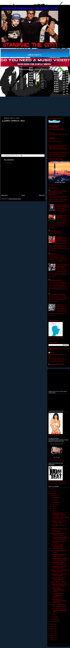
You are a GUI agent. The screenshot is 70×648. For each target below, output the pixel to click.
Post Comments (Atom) (15, 198)
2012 (51, 631)
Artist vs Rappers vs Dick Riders (57, 294)
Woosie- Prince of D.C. (55, 231)
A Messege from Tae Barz (55, 280)
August (54, 504)
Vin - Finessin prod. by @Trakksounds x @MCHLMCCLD (57, 595)
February (54, 619)
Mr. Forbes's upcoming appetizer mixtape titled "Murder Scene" (62, 206)
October (54, 500)
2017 (51, 491)
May (53, 511)
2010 (51, 635)
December (55, 495)
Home (23, 195)
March (54, 617)
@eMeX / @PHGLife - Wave (14, 121)
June (53, 509)
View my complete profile (57, 364)
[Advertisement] (23, 180)
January (54, 621)
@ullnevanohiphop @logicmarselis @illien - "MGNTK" (59, 589)
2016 (51, 493)
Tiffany (52, 352)
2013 (51, 628)
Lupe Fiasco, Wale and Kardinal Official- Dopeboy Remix (62, 266)
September (55, 502)
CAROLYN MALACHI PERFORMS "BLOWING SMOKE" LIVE (59, 600)
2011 (51, 633)
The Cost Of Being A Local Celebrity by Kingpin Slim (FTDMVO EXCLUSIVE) (58, 192)
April (53, 614)
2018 (51, 489)
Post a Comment (7, 163)
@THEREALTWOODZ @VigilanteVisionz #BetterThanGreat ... (58, 546)
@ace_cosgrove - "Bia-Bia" (59, 581)
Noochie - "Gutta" (56, 531)
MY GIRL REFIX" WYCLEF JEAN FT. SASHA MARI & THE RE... (59, 610)
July (53, 506)
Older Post (42, 195)
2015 (51, 624)
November (55, 497)
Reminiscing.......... (61, 304)
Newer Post (4, 195)
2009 (51, 637)
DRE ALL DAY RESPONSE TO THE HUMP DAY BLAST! (62, 238)
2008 (51, 640)
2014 (51, 626)
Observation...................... (55, 254)
